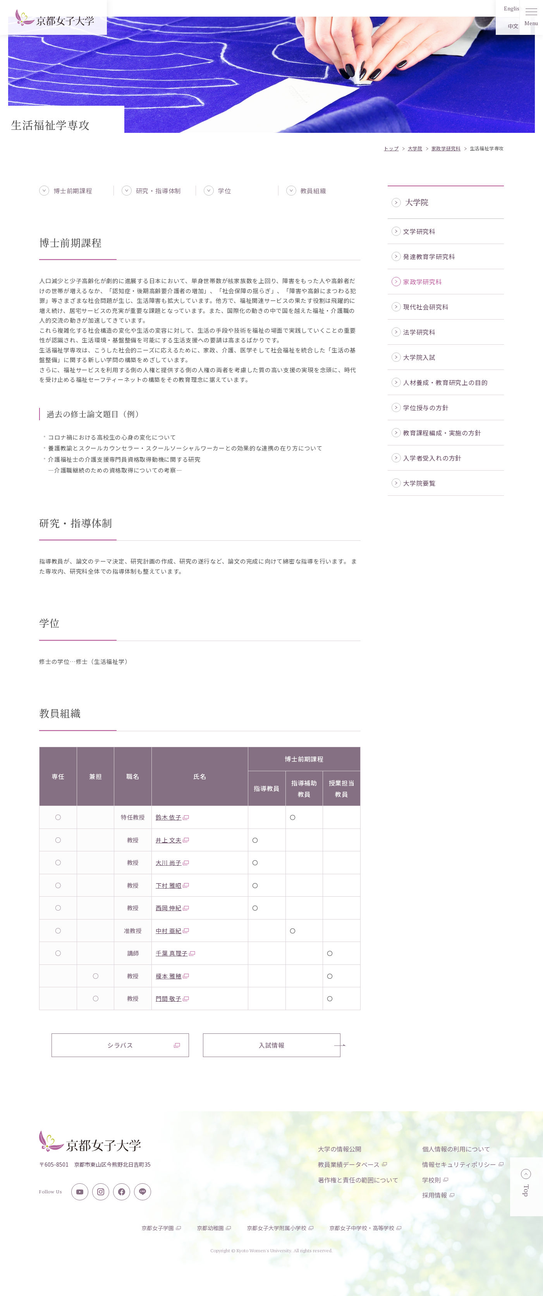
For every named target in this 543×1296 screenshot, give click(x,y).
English (490, 8)
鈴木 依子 (172, 817)
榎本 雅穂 (172, 976)
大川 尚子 (172, 862)
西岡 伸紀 (172, 908)
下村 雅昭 (172, 885)
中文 (490, 26)
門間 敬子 (172, 998)
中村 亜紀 (172, 930)
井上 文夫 (172, 840)
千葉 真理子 (175, 953)
